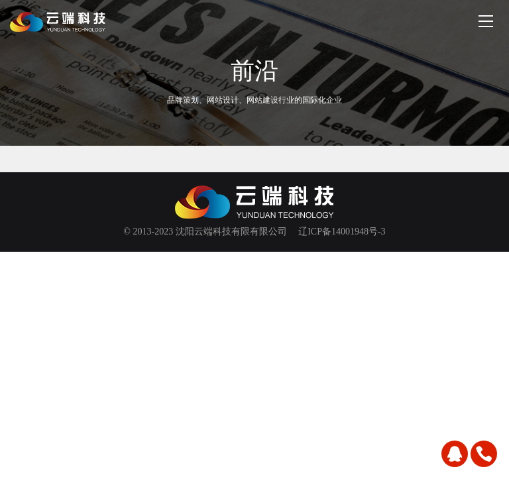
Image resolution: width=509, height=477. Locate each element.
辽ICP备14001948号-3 (341, 232)
